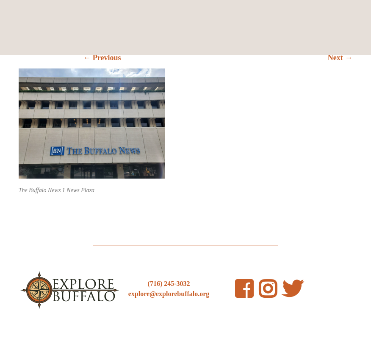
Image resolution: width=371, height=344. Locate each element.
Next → (340, 57)
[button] (92, 123)
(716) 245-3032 (169, 283)
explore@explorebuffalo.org (169, 293)
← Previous (102, 57)
